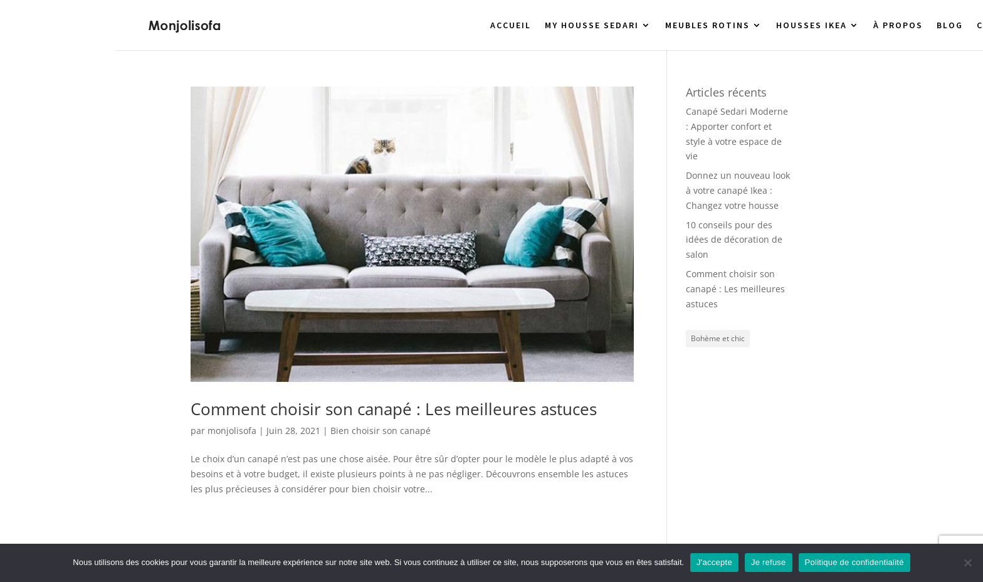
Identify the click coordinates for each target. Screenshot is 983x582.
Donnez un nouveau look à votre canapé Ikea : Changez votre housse (738, 190)
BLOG (950, 26)
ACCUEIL (510, 26)
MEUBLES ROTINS (707, 26)
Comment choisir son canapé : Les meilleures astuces (394, 409)
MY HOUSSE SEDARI (592, 26)
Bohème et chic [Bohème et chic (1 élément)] (718, 338)
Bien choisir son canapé (380, 431)
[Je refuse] (967, 562)
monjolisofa (232, 431)
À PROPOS (898, 26)
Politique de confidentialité (854, 562)
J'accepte (714, 562)
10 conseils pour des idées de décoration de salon (734, 240)
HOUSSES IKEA (811, 26)
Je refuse (768, 562)
